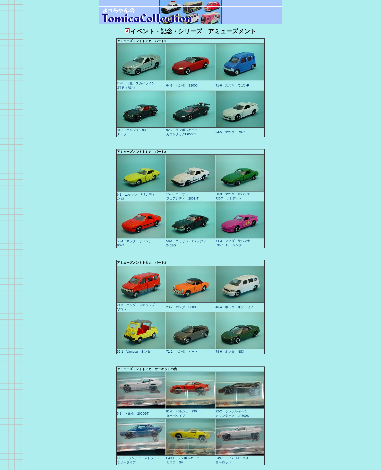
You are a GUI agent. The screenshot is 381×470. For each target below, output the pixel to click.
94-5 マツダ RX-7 (230, 132)
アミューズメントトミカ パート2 (141, 152)
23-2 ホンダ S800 (181, 307)
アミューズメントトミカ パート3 (141, 262)
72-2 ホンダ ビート (182, 351)
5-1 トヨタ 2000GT (133, 413)
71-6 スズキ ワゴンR (232, 85)
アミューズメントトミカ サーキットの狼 (147, 369)
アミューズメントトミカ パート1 (141, 41)
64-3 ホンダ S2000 (182, 85)
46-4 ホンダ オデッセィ (234, 307)
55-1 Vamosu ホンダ (133, 351)
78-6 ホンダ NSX (230, 351)
